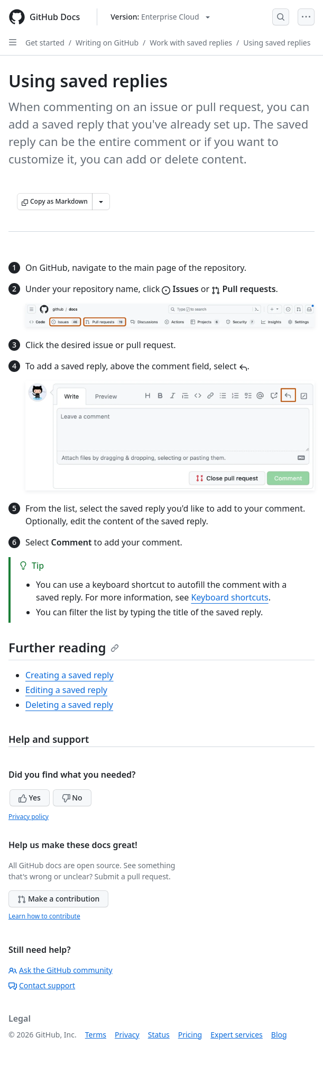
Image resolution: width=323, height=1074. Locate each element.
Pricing (190, 1035)
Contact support (41, 985)
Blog (279, 1035)
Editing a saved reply (66, 690)
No (72, 798)
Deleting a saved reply (69, 705)
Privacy (127, 1035)
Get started (44, 43)
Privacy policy (28, 816)
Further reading (63, 647)
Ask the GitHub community (60, 970)
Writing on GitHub (107, 43)
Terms (95, 1035)
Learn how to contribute (44, 916)
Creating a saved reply (69, 675)
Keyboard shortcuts (229, 597)
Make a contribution (58, 899)
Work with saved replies (191, 43)
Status (159, 1035)
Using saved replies (276, 43)
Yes (30, 798)
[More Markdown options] (101, 201)
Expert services (236, 1035)
